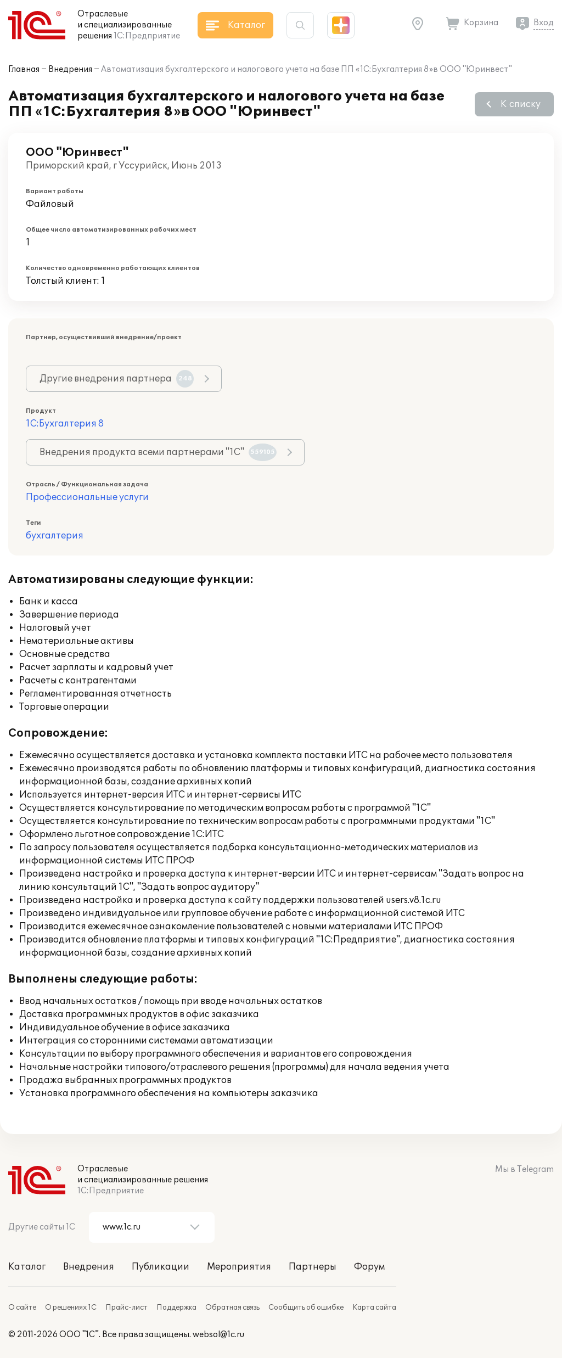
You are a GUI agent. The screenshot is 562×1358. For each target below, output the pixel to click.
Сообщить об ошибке (306, 1307)
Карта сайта (374, 1307)
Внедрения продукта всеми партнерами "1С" (158, 452)
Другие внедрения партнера (117, 379)
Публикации (160, 1266)
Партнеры (312, 1266)
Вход (543, 22)
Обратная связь (232, 1307)
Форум (369, 1266)
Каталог (27, 1266)
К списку (521, 104)
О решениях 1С (71, 1307)
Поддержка (176, 1307)
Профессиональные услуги (87, 497)
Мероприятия (239, 1266)
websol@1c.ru (218, 1334)
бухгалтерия (54, 535)
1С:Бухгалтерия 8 (65, 423)
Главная (24, 69)
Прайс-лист (126, 1307)
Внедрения (70, 69)
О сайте (22, 1307)
